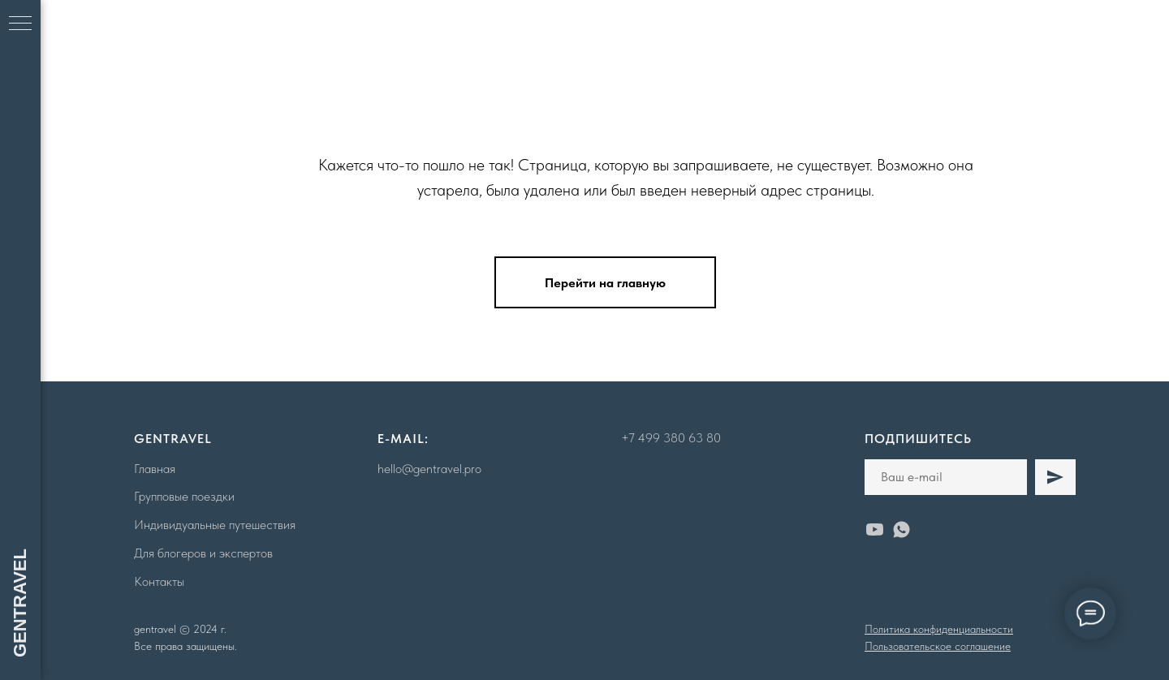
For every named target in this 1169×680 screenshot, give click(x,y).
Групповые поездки (184, 496)
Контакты (159, 581)
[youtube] (875, 529)
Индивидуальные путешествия (214, 524)
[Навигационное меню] (20, 24)
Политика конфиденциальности (939, 628)
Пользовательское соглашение (938, 645)
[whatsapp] (901, 529)
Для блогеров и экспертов (203, 553)
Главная (154, 468)
